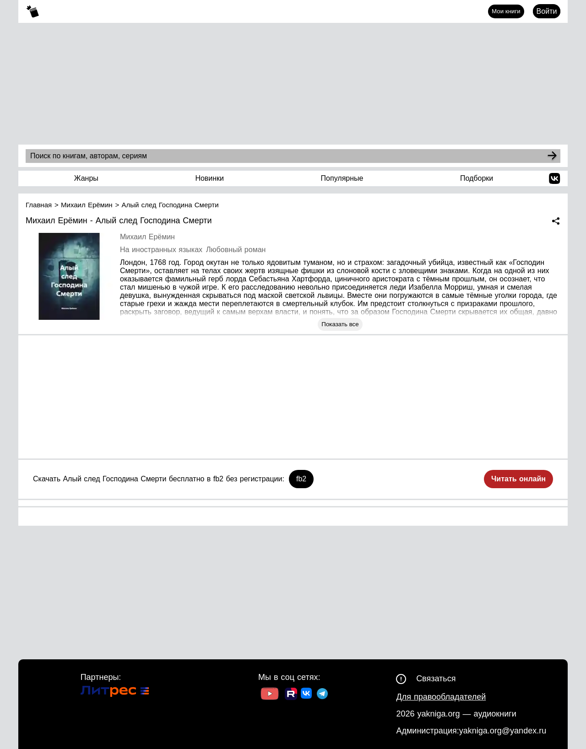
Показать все (339, 324)
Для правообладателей (441, 696)
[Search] (552, 156)
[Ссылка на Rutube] (291, 695)
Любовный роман (236, 249)
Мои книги (506, 11)
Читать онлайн (518, 479)
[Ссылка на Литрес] (115, 692)
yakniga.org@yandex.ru (502, 730)
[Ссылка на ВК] (307, 695)
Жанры (86, 178)
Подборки (476, 178)
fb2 (301, 479)
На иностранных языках (161, 249)
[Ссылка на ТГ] (322, 694)
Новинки (209, 178)
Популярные (342, 178)
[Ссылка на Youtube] (269, 694)
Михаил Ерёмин (147, 237)
